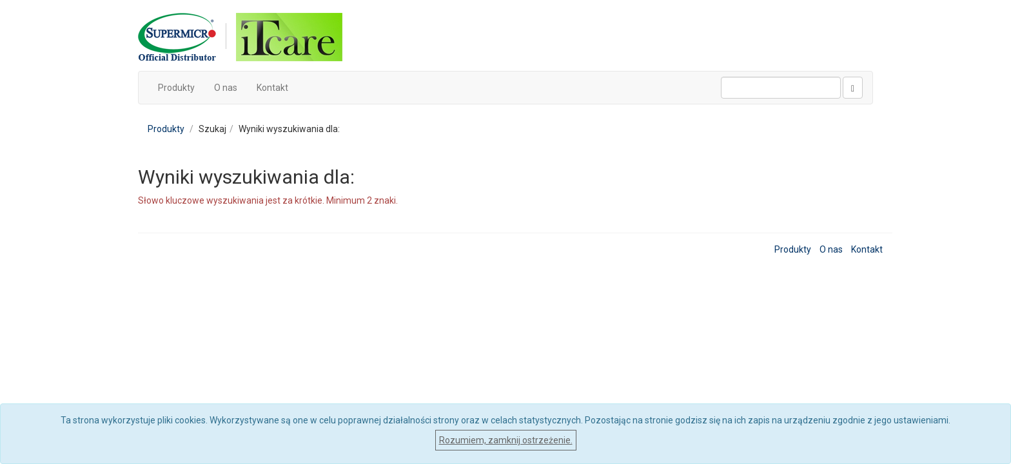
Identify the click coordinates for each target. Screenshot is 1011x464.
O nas (225, 87)
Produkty (176, 87)
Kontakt (272, 87)
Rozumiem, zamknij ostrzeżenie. (506, 440)
